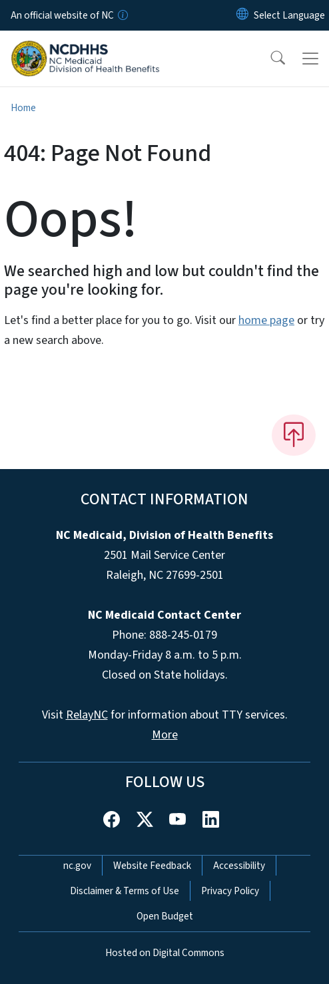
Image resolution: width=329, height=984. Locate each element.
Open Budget (165, 916)
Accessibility (239, 865)
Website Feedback (152, 865)
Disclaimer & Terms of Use (124, 891)
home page (266, 320)
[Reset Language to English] (242, 15)
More (165, 735)
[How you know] (122, 15)
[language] (289, 15)
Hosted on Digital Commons (164, 952)
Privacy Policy (230, 891)
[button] (269, 59)
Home (23, 107)
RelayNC (87, 715)
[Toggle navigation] (310, 59)
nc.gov (77, 865)
